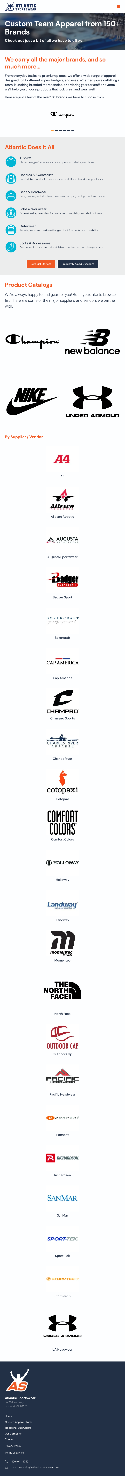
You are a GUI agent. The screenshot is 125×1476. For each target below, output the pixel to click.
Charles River (70, 759)
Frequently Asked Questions (78, 259)
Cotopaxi (69, 799)
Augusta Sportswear (67, 557)
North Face (70, 1014)
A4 (67, 476)
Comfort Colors (69, 839)
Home (8, 1416)
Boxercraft (70, 638)
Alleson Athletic (67, 517)
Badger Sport (69, 597)
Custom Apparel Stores (18, 1422)
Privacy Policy (13, 1446)
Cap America (69, 678)
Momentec (70, 960)
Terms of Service (14, 1452)
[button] (118, 6)
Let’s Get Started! (41, 259)
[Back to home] (20, 6)
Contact (9, 1439)
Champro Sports (69, 718)
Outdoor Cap (70, 1054)
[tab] (52, 130)
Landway (69, 920)
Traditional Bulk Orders (18, 1427)
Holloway (69, 880)
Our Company (13, 1433)
